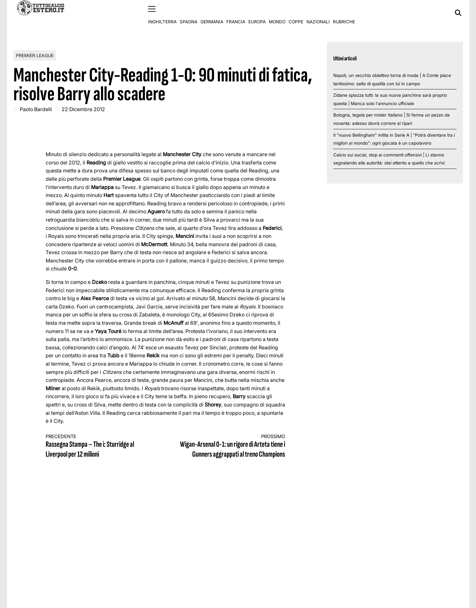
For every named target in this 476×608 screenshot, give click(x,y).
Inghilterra (162, 12)
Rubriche (344, 12)
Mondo (277, 12)
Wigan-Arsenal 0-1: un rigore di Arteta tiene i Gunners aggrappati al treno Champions (231, 446)
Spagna (188, 12)
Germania (211, 12)
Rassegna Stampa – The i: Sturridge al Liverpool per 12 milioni (100, 446)
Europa (257, 12)
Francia (235, 12)
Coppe (296, 12)
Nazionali (318, 12)
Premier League (35, 55)
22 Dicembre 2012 (83, 109)
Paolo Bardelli (36, 109)
